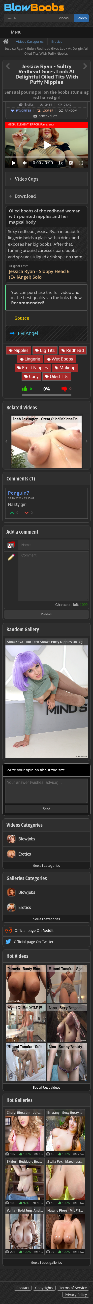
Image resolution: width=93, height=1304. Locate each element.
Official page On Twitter (34, 941)
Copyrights (44, 1287)
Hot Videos (17, 955)
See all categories (46, 866)
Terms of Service (73, 1287)
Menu (16, 32)
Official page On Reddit (34, 930)
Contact (22, 1287)
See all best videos (47, 1087)
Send (46, 809)
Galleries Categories (26, 878)
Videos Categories (24, 824)
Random (71, 110)
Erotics (29, 104)
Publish (46, 614)
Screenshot (48, 116)
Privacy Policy (76, 1294)
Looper (47, 110)
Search (81, 18)
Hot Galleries (19, 1100)
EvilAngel (28, 333)
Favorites (23, 110)
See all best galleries (46, 1262)
